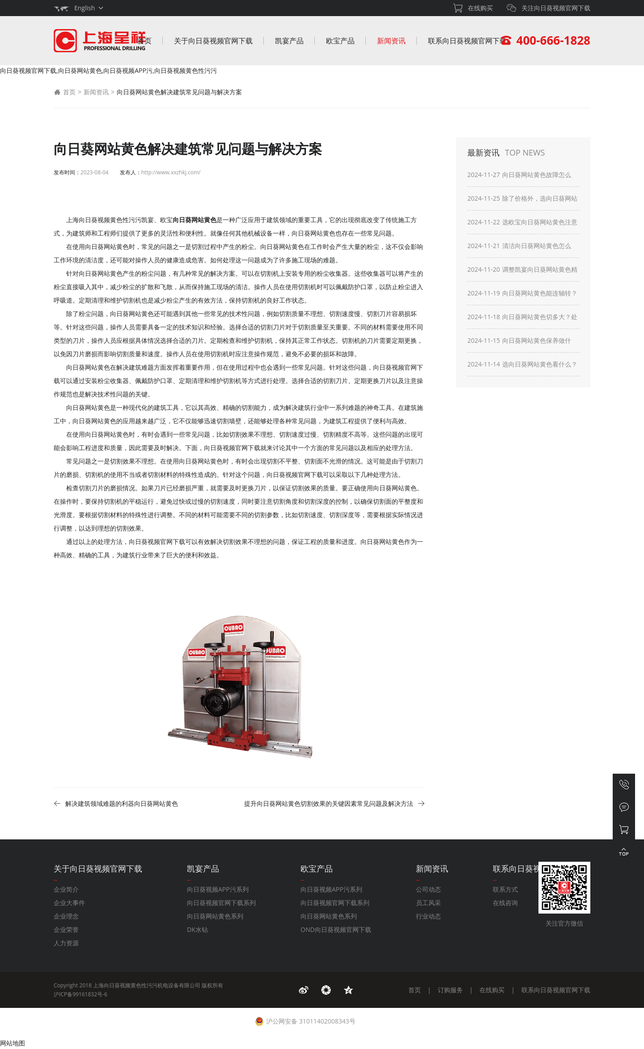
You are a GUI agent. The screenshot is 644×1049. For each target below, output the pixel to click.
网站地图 (12, 1043)
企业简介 (66, 889)
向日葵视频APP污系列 (218, 889)
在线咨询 (505, 902)
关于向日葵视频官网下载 (213, 41)
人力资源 (66, 943)
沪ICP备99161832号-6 (80, 994)
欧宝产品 (340, 41)
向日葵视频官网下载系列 (221, 902)
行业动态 (428, 916)
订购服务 (450, 990)
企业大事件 (69, 902)
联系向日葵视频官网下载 (467, 41)
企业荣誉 (66, 929)
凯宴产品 (289, 41)
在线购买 (491, 990)
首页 (144, 41)
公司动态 (428, 889)
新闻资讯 (391, 41)
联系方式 (505, 889)
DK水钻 (197, 929)
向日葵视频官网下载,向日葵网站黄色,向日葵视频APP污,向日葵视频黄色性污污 (108, 70)
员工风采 (428, 902)
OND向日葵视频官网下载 (336, 929)
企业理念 (66, 916)
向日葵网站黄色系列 (215, 916)
